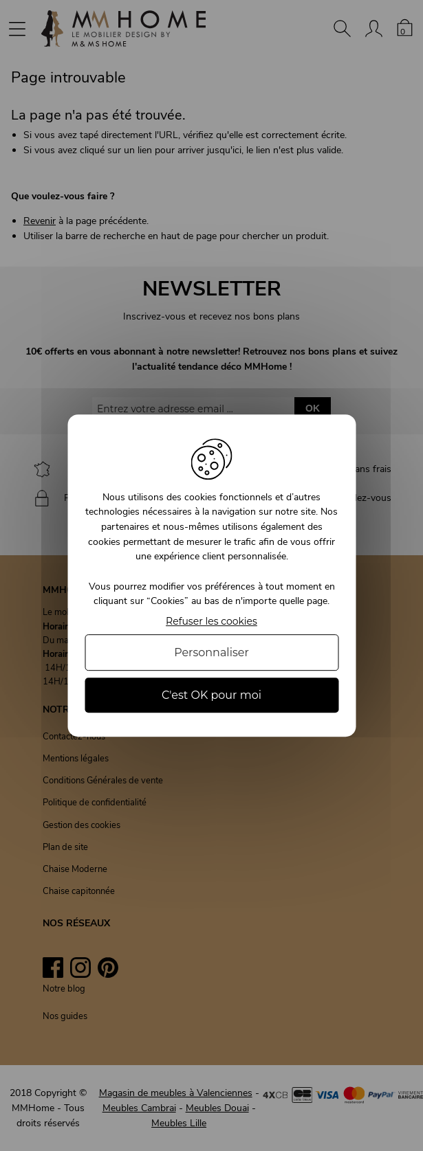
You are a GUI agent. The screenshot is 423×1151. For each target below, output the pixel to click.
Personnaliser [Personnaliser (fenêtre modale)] (211, 652)
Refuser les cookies (211, 621)
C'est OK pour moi (211, 695)
